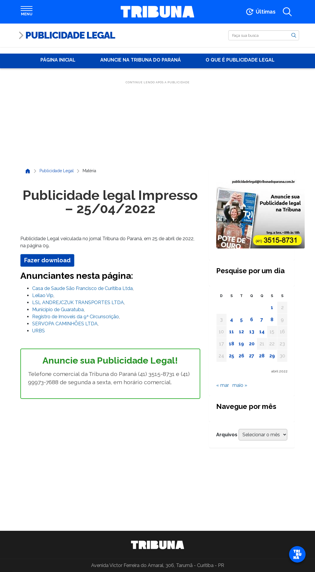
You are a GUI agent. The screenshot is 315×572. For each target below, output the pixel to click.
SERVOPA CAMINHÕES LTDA (65, 323)
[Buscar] (263, 35)
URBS (38, 331)
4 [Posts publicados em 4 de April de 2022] (231, 319)
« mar (222, 385)
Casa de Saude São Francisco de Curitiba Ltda (82, 288)
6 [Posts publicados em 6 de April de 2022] (251, 319)
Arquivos (226, 434)
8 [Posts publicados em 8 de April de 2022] (271, 319)
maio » (239, 385)
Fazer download (47, 260)
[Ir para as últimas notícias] (260, 11)
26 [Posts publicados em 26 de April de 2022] (241, 356)
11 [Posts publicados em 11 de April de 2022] (231, 331)
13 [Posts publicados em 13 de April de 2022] (251, 331)
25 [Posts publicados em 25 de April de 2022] (231, 356)
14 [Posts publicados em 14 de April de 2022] (262, 331)
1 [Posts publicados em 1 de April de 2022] (272, 307)
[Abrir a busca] (287, 12)
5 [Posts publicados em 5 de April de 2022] (241, 319)
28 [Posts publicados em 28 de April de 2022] (262, 356)
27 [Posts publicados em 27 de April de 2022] (251, 356)
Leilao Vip (42, 295)
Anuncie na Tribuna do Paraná (140, 60)
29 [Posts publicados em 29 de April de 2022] (272, 356)
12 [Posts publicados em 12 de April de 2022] (241, 331)
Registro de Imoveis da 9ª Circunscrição (75, 316)
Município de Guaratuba (58, 309)
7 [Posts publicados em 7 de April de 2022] (261, 319)
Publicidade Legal (70, 35)
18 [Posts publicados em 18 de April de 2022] (231, 343)
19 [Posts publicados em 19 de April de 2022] (241, 343)
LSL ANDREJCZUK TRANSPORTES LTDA (78, 302)
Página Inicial (58, 60)
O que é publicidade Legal (240, 60)
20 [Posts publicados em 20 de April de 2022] (252, 343)
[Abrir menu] (26, 12)
